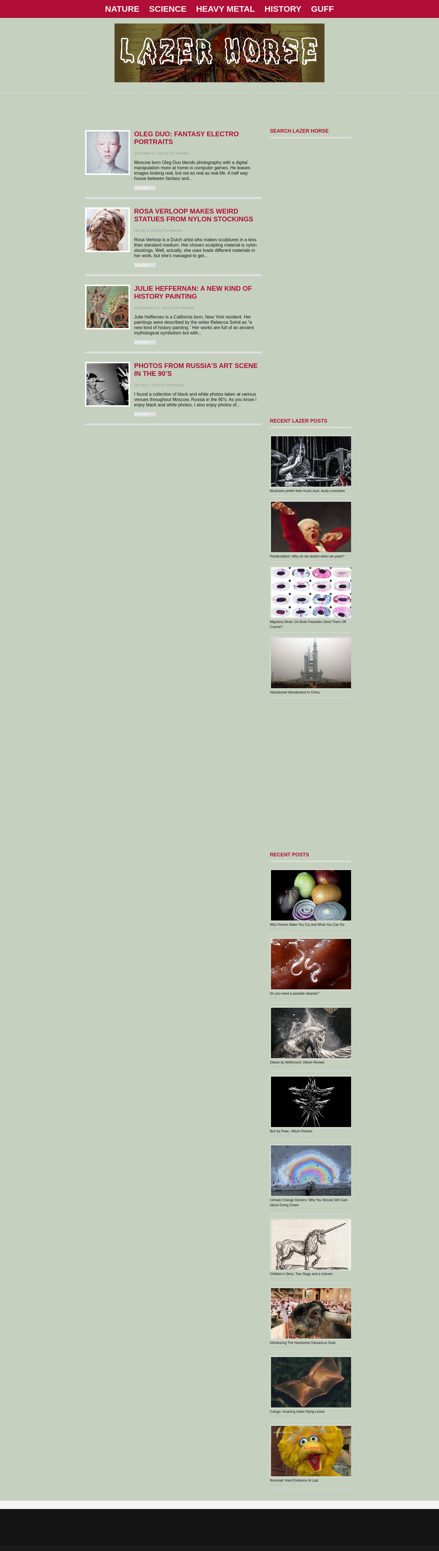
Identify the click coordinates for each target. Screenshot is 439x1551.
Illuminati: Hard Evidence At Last (294, 1480)
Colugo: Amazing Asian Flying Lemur (297, 1412)
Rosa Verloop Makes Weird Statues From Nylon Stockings (193, 215)
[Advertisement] (219, 106)
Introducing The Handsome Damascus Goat (302, 1343)
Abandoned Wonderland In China (294, 692)
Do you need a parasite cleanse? (294, 993)
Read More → (144, 187)
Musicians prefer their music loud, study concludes (307, 491)
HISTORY (283, 8)
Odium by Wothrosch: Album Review (297, 1062)
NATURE (122, 8)
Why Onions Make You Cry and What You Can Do (307, 925)
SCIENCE (167, 8)
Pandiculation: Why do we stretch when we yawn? (307, 556)
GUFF (322, 8)
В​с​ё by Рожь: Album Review (291, 1131)
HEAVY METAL (225, 8)
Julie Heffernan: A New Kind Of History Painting (193, 292)
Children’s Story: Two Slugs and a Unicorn (301, 1274)
